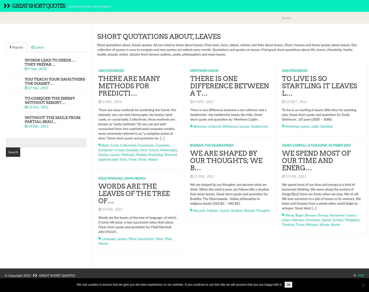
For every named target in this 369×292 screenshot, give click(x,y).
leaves (115, 155)
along (289, 215)
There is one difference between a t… (229, 86)
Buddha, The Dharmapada (212, 145)
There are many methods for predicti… (129, 86)
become (199, 210)
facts (143, 150)
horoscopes (168, 150)
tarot (123, 159)
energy (323, 215)
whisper (312, 224)
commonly (146, 145)
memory (298, 220)
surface (337, 220)
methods (128, 155)
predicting (155, 155)
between (200, 126)
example (132, 150)
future (153, 150)
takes (159, 238)
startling (326, 126)
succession (146, 238)
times (300, 224)
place (132, 238)
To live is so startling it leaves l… (319, 86)
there (132, 159)
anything (291, 126)
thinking (288, 224)
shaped (249, 210)
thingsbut (352, 220)
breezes (311, 215)
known (103, 155)
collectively (128, 145)
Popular (16, 47)
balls (105, 145)
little (315, 126)
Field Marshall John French (122, 178)
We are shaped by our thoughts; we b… (226, 160)
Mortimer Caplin (204, 71)
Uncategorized (111, 71)
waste (152, 159)
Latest (37, 47)
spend (326, 220)
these (142, 159)
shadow (236, 210)
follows (212, 210)
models (141, 155)
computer (105, 150)
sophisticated (108, 159)
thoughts (263, 210)
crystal (119, 150)
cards (114, 145)
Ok (288, 284)
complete (163, 145)
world (335, 224)
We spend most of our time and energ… (316, 160)
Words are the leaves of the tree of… (134, 193)
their (168, 238)
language (109, 238)
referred (170, 155)
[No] (363, 285)
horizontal (337, 215)
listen (286, 220)
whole (324, 224)
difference (230, 126)
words (103, 243)
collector (214, 126)
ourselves (313, 220)
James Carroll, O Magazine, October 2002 (316, 145)
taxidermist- (260, 126)
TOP (358, 275)
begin (299, 215)
